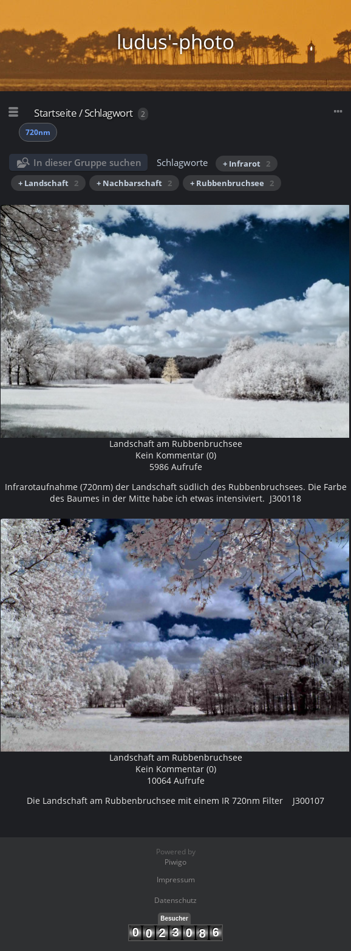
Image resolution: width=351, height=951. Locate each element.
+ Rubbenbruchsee (232, 183)
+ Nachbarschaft (134, 183)
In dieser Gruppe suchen (87, 162)
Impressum (176, 879)
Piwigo (175, 862)
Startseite (55, 113)
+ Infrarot (246, 163)
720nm (38, 132)
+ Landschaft (48, 183)
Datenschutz (175, 900)
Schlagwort (108, 113)
